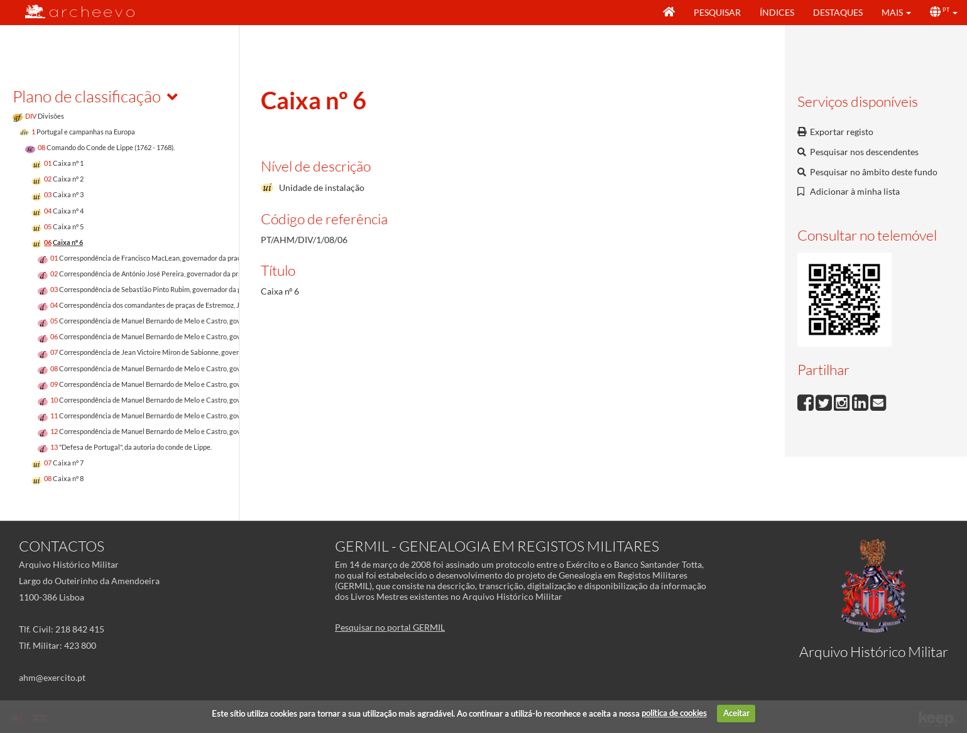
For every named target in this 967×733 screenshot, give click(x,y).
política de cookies (674, 713)
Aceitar (736, 713)
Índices (777, 12)
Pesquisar (717, 12)
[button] (896, 12)
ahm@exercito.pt (52, 677)
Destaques (838, 12)
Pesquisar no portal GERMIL (390, 627)
